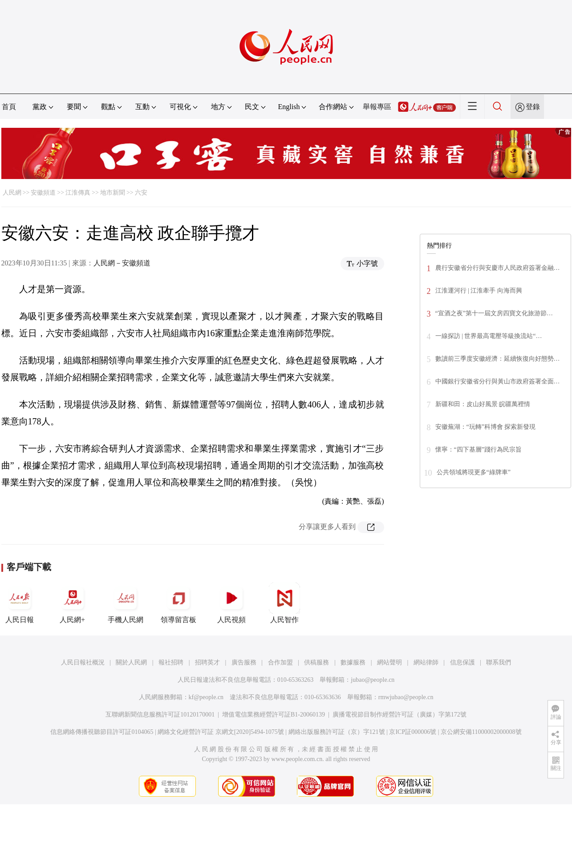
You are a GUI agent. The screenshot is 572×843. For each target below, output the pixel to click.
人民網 (12, 192)
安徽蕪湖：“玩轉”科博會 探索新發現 (485, 427)
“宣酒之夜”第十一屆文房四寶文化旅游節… (494, 313)
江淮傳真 (77, 192)
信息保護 (462, 662)
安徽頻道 (43, 192)
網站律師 (426, 662)
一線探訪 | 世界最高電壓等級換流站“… (488, 336)
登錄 (533, 106)
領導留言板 (178, 602)
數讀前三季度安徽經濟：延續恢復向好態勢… (497, 358)
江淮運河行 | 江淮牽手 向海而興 (478, 290)
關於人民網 (131, 662)
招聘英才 (207, 662)
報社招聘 (170, 662)
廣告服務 (243, 662)
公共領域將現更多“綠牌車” (474, 472)
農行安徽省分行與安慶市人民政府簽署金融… (497, 268)
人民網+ (72, 602)
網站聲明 (389, 662)
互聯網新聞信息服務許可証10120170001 (160, 714)
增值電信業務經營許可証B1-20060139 (273, 714)
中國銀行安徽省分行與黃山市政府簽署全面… (497, 381)
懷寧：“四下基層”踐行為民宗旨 (478, 449)
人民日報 (19, 602)
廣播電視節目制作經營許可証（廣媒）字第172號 (400, 714)
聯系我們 (498, 662)
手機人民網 (125, 602)
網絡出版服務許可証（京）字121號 (336, 732)
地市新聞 (112, 192)
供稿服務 (316, 662)
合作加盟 (280, 662)
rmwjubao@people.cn (406, 697)
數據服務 (353, 662)
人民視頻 (231, 602)
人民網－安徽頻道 (121, 263)
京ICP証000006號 (412, 732)
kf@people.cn (206, 697)
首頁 (9, 106)
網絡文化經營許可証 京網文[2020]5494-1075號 (221, 732)
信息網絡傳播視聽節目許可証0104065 (101, 732)
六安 (141, 192)
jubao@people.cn (372, 679)
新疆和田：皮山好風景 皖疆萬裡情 (483, 404)
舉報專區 (377, 106)
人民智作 (284, 602)
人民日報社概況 (83, 662)
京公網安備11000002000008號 (481, 732)
